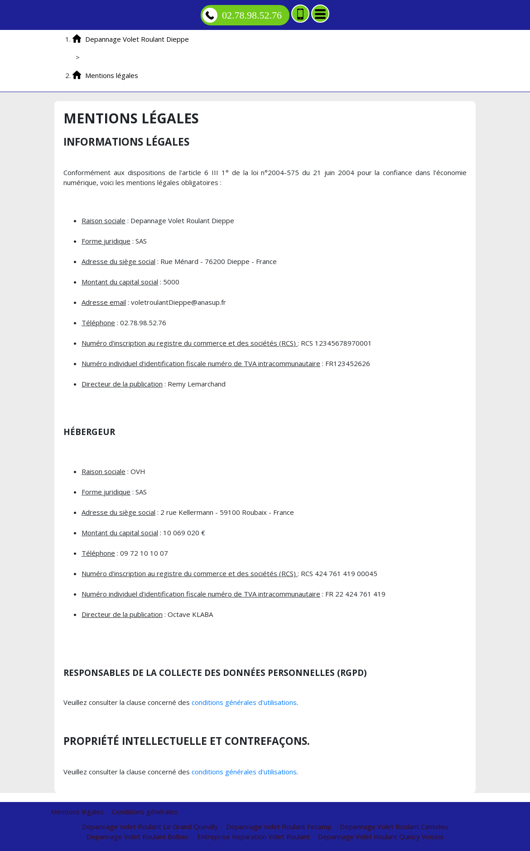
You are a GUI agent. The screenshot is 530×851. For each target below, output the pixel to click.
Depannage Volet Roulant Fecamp (279, 826)
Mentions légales (77, 811)
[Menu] (320, 14)
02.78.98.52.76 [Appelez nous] (242, 15)
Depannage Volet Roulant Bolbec (138, 836)
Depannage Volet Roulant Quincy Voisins (380, 836)
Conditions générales (145, 811)
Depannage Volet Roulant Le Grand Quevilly (150, 826)
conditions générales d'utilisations (244, 702)
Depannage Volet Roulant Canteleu (394, 826)
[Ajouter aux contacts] (300, 14)
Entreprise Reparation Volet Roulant (253, 836)
